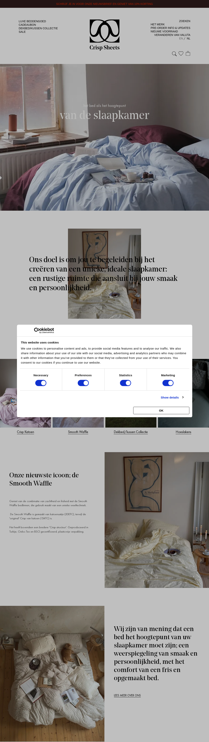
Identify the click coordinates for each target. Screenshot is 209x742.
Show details (170, 397)
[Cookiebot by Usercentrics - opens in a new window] (37, 331)
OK (161, 410)
